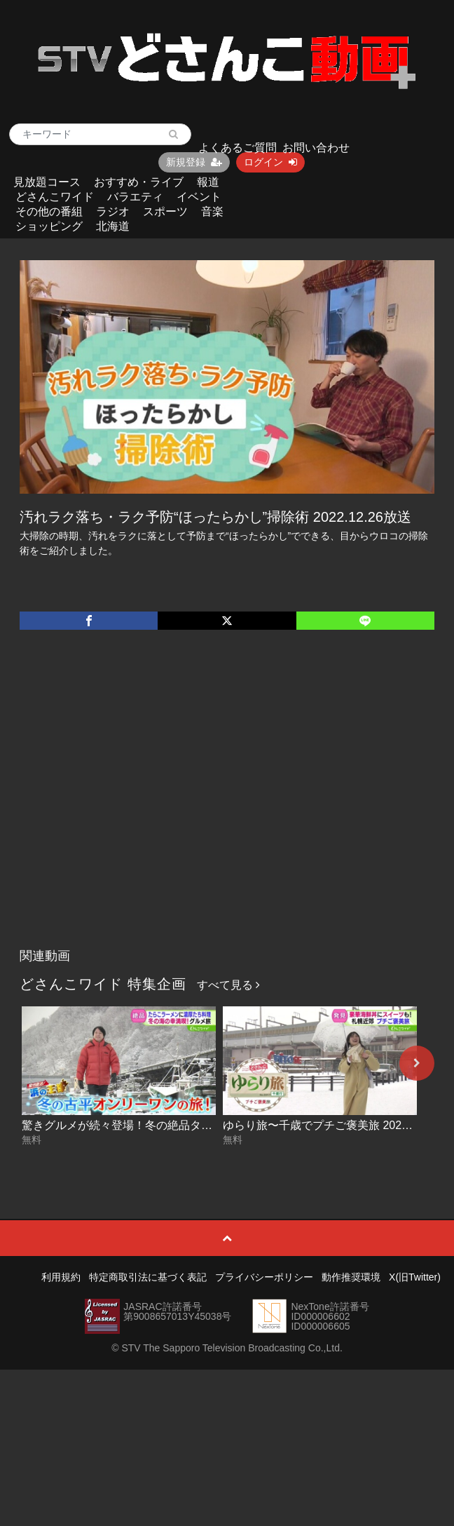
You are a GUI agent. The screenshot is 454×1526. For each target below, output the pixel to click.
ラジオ (113, 211)
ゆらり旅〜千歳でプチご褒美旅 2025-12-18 (331, 1125)
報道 (208, 182)
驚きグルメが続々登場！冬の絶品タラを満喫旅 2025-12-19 (169, 1125)
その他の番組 (49, 211)
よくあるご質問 (237, 148)
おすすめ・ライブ (139, 182)
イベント (199, 197)
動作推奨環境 (351, 1277)
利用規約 (61, 1277)
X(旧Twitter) (415, 1277)
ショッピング (49, 226)
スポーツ (165, 211)
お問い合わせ (316, 148)
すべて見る (228, 985)
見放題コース (47, 182)
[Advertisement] (135, 803)
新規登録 (194, 162)
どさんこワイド (54, 197)
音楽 (212, 211)
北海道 (113, 226)
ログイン (270, 162)
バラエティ (135, 197)
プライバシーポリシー (264, 1277)
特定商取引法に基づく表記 (148, 1277)
